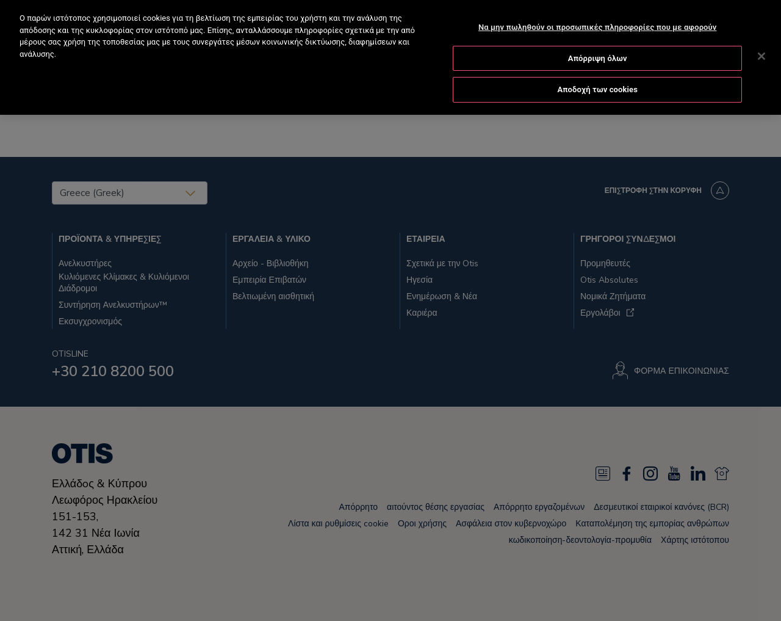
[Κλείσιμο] (761, 55)
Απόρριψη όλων (597, 56)
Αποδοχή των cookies (597, 88)
